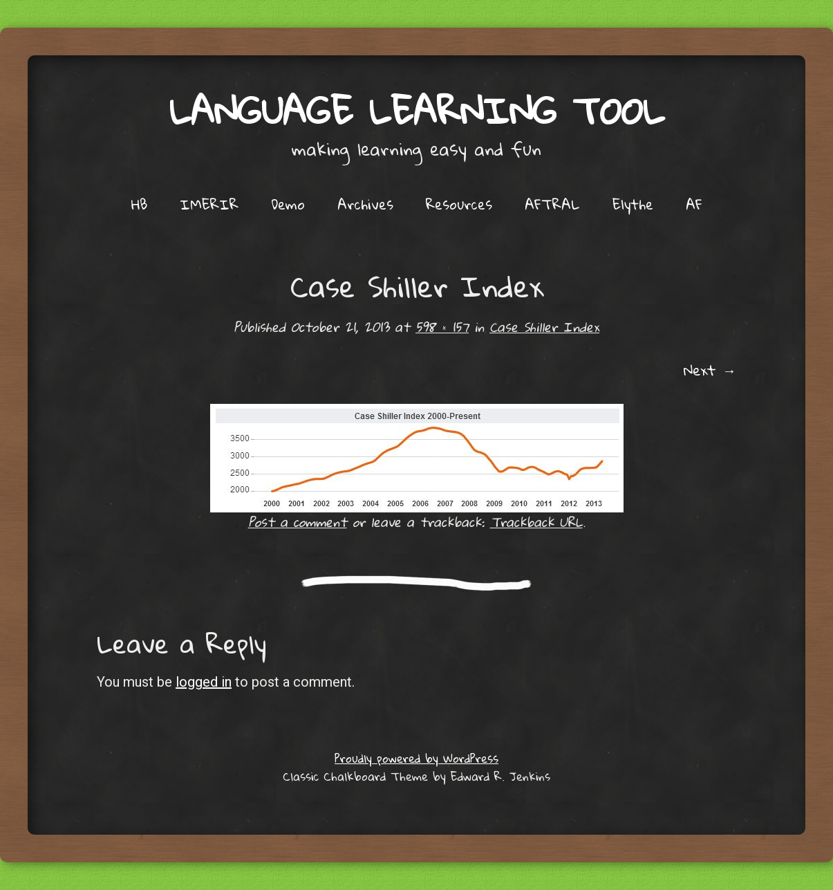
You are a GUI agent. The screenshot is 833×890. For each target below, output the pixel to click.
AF (694, 204)
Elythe (632, 204)
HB (139, 204)
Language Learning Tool (416, 110)
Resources (459, 204)
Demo (288, 204)
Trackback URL (536, 522)
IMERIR (209, 204)
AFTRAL (552, 204)
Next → (710, 370)
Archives (365, 204)
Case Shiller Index (544, 327)
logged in (204, 682)
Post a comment (297, 522)
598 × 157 (442, 327)
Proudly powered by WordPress (416, 758)
